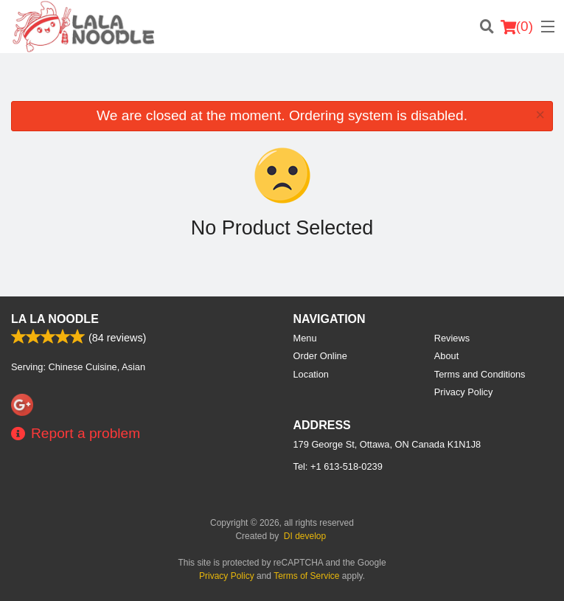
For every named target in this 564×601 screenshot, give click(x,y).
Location (311, 374)
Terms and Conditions (480, 374)
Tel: (338, 466)
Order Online (320, 355)
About (446, 355)
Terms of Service (306, 576)
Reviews (452, 338)
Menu (305, 338)
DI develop (305, 536)
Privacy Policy (463, 391)
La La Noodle (55, 319)
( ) (517, 26)
